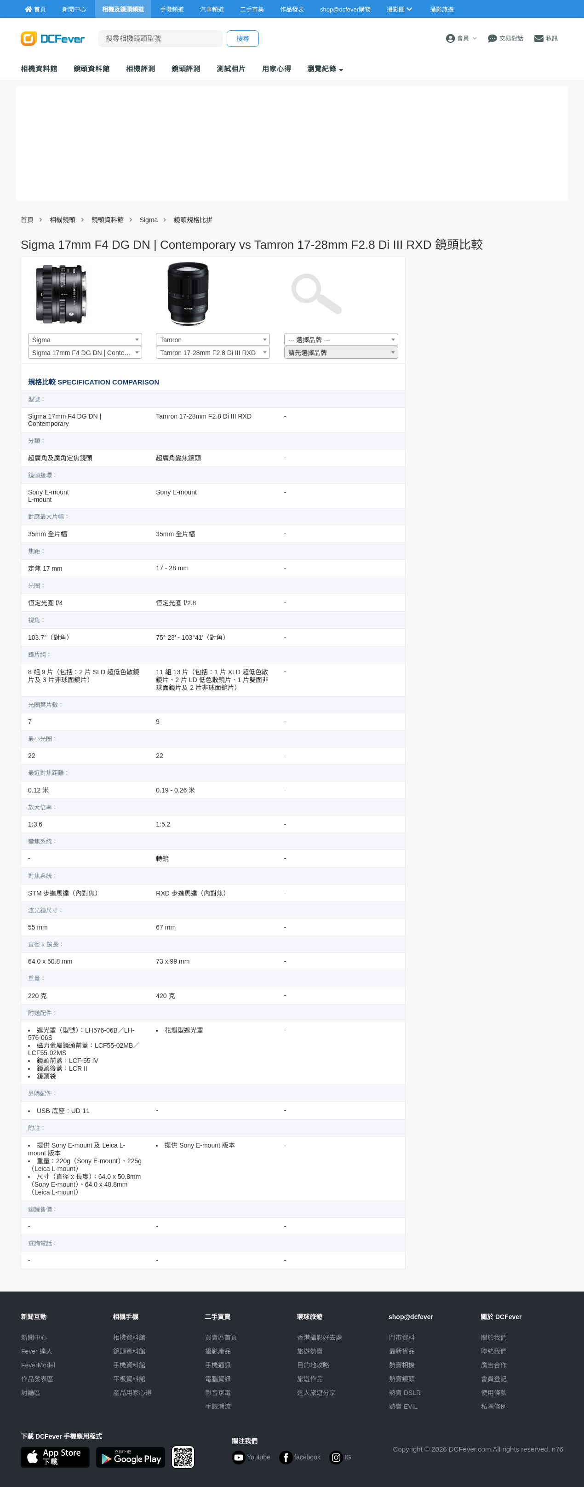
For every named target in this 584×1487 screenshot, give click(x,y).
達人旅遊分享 (316, 1392)
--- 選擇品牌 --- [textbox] (309, 340)
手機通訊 (218, 1365)
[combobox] (85, 339)
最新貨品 (402, 1351)
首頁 (27, 220)
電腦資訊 (218, 1379)
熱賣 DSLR (405, 1392)
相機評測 (140, 69)
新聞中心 (34, 1337)
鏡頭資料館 (92, 69)
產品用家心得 (132, 1392)
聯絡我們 (494, 1351)
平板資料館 (129, 1379)
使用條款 (494, 1392)
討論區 (30, 1392)
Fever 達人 (36, 1351)
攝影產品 (218, 1351)
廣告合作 (494, 1365)
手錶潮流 (218, 1406)
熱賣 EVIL (403, 1406)
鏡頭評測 (186, 69)
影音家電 (218, 1392)
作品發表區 (37, 1379)
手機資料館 (129, 1365)
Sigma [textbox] (41, 340)
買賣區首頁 (221, 1337)
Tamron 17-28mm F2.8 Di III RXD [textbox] (208, 352)
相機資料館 (39, 69)
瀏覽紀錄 (325, 69)
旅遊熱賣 (310, 1351)
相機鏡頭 (62, 220)
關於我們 (494, 1337)
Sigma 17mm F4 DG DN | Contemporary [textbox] (87, 352)
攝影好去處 (319, 1337)
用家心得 (277, 69)
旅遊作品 (310, 1379)
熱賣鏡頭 (402, 1379)
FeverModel (38, 1365)
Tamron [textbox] (171, 340)
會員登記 (494, 1379)
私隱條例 (494, 1406)
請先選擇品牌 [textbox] (307, 352)
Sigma (149, 220)
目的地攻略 (313, 1365)
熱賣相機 (402, 1365)
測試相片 (231, 69)
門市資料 (402, 1337)
